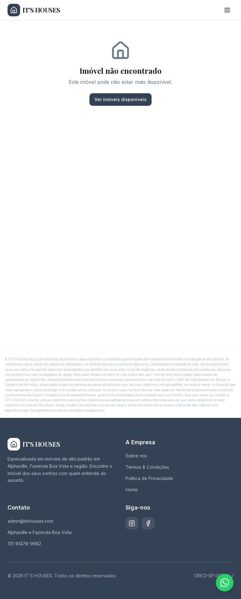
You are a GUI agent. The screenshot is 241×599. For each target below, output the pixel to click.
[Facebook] (148, 523)
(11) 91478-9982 (24, 543)
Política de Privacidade (149, 478)
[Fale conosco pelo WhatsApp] (224, 582)
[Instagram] (132, 523)
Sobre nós (136, 455)
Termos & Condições (147, 467)
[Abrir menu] (227, 10)
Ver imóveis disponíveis (120, 99)
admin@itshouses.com (30, 521)
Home (132, 489)
